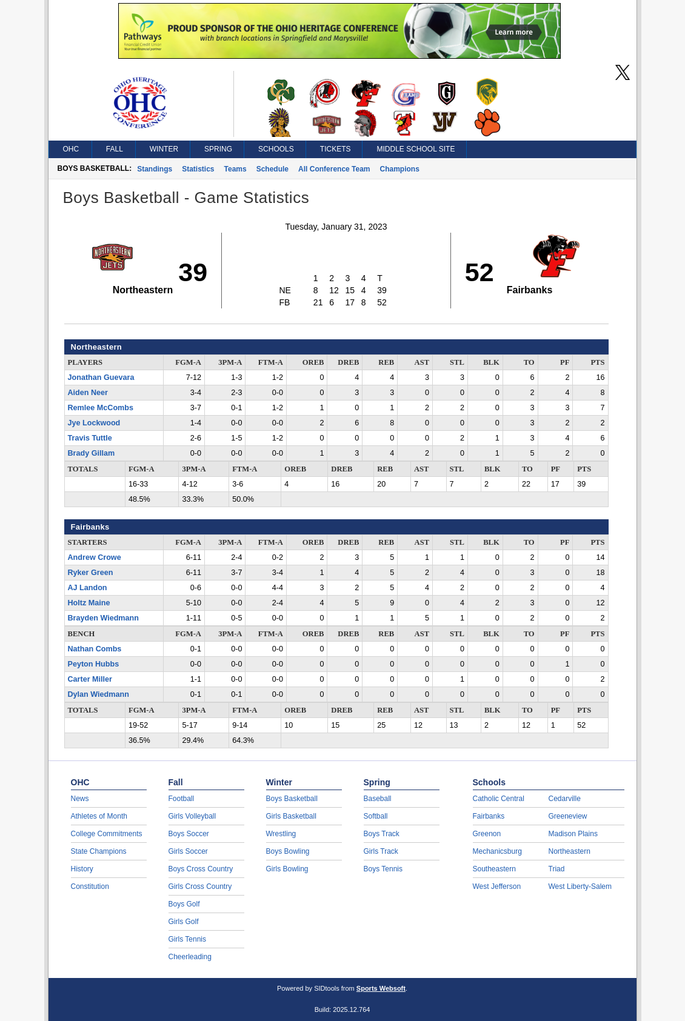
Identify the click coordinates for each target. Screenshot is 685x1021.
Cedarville (565, 798)
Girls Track (381, 851)
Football (182, 798)
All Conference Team (334, 169)
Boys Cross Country (201, 869)
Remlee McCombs (100, 408)
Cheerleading (190, 957)
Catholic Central (498, 798)
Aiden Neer (88, 392)
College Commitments (106, 834)
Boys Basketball (292, 798)
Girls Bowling (287, 869)
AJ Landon (87, 588)
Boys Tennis (383, 869)
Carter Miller (90, 679)
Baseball (378, 798)
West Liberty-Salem (580, 886)
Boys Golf (184, 904)
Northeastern (569, 851)
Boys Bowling (288, 851)
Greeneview (568, 816)
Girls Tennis (187, 939)
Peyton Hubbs (93, 664)
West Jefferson (497, 886)
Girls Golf (184, 921)
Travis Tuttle (90, 438)
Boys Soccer (189, 834)
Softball (376, 816)
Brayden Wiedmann (103, 618)
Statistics (198, 169)
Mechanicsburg (497, 851)
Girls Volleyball (192, 816)
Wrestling (281, 834)
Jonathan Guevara (101, 377)
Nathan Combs (95, 649)
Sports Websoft (381, 988)
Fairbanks (489, 816)
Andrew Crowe (94, 557)
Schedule (272, 169)
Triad (557, 869)
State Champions (99, 851)
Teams (235, 169)
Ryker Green (90, 572)
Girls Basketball (291, 816)
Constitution (90, 886)
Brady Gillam (91, 453)
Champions (399, 169)
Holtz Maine (89, 603)
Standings (154, 169)
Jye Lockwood (94, 423)
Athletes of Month (99, 816)
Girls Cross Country (200, 886)
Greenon (487, 834)
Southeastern (494, 869)
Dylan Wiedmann (98, 694)
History (82, 869)
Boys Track (381, 834)
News (80, 798)
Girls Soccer (188, 851)
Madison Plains (573, 834)
